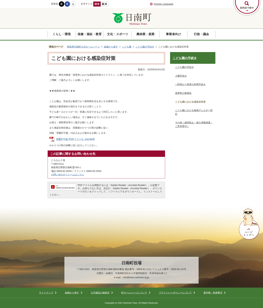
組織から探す (111, 46)
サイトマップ (46, 292)
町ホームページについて (134, 292)
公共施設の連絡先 (100, 292)
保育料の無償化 (183, 93)
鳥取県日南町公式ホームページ (83, 46)
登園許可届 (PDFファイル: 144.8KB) (75, 139)
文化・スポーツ (117, 34)
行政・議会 (201, 34)
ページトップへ (249, 223)
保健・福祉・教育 (89, 34)
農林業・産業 (145, 34)
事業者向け (173, 34)
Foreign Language (163, 4)
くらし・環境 (61, 34)
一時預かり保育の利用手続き (190, 84)
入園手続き (181, 75)
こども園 (126, 46)
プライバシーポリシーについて (175, 292)
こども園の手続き (144, 46)
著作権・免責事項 (212, 292)
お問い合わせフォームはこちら (67, 174)
